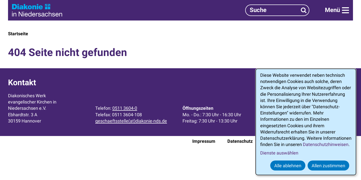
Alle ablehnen (287, 165)
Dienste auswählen (279, 153)
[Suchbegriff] (277, 10)
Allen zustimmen (328, 165)
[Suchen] (303, 10)
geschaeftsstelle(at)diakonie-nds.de (131, 121)
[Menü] (337, 10)
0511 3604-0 (124, 108)
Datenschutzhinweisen (325, 144)
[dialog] (306, 122)
